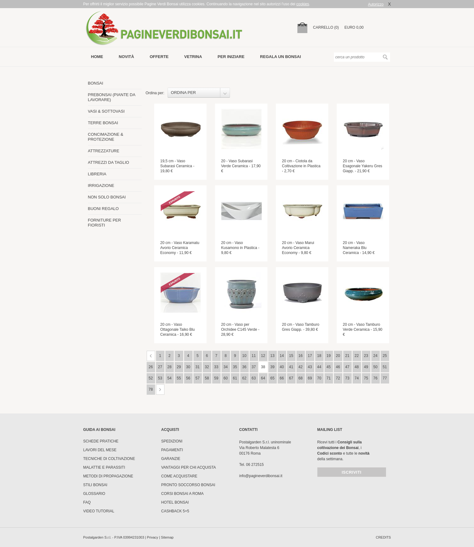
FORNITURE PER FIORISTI (104, 222)
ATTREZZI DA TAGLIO (108, 162)
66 (282, 378)
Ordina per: (155, 93)
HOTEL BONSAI (175, 502)
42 (300, 367)
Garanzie (170, 459)
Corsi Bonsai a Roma (182, 493)
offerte (159, 56)
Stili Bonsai (95, 485)
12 (263, 356)
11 (254, 356)
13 (272, 356)
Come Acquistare (179, 476)
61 (235, 378)
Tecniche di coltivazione (109, 459)
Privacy (152, 537)
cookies (302, 4)
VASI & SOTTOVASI (106, 111)
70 (319, 378)
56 (188, 378)
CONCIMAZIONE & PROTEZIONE (105, 137)
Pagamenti (172, 450)
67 (291, 378)
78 (151, 389)
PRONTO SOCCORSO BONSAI (188, 485)
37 (254, 367)
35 (235, 367)
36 (244, 367)
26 (151, 367)
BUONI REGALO (103, 208)
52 (151, 378)
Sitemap (167, 537)
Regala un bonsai (280, 56)
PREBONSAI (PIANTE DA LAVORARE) (111, 97)
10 (244, 356)
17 (310, 356)
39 (272, 367)
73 (347, 378)
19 (328, 356)
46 (338, 367)
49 (366, 367)
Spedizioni (172, 441)
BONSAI (95, 83)
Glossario (94, 493)
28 (169, 367)
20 (338, 356)
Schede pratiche (101, 441)
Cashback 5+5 (175, 511)
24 (375, 356)
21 (347, 356)
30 (188, 367)
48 (356, 367)
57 (197, 378)
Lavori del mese (100, 450)
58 (207, 378)
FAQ (87, 502)
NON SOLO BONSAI (107, 197)
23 (366, 356)
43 (310, 367)
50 (375, 367)
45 (328, 367)
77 (385, 378)
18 (319, 356)
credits (383, 537)
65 (272, 378)
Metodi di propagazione (108, 476)
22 (356, 356)
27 (160, 367)
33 (216, 367)
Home (97, 56)
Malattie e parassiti (104, 467)
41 (291, 367)
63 (254, 378)
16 (300, 356)
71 (328, 378)
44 (319, 367)
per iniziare (230, 56)
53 (160, 378)
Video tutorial (99, 511)
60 (225, 378)
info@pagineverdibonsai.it (260, 476)
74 (356, 378)
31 (197, 367)
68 (300, 378)
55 (179, 378)
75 (366, 378)
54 (169, 378)
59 (216, 378)
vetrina (193, 56)
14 (282, 356)
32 (207, 367)
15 (291, 356)
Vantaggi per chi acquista (188, 467)
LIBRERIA (97, 174)
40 (282, 367)
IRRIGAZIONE (101, 185)
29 (179, 367)
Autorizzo (376, 4)
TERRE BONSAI (103, 122)
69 (310, 378)
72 (338, 378)
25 (385, 356)
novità (126, 56)
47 (347, 367)
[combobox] (199, 93)
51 (385, 367)
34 (225, 367)
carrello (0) (326, 27)
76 (375, 378)
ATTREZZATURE (104, 151)
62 (244, 378)
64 (263, 378)
